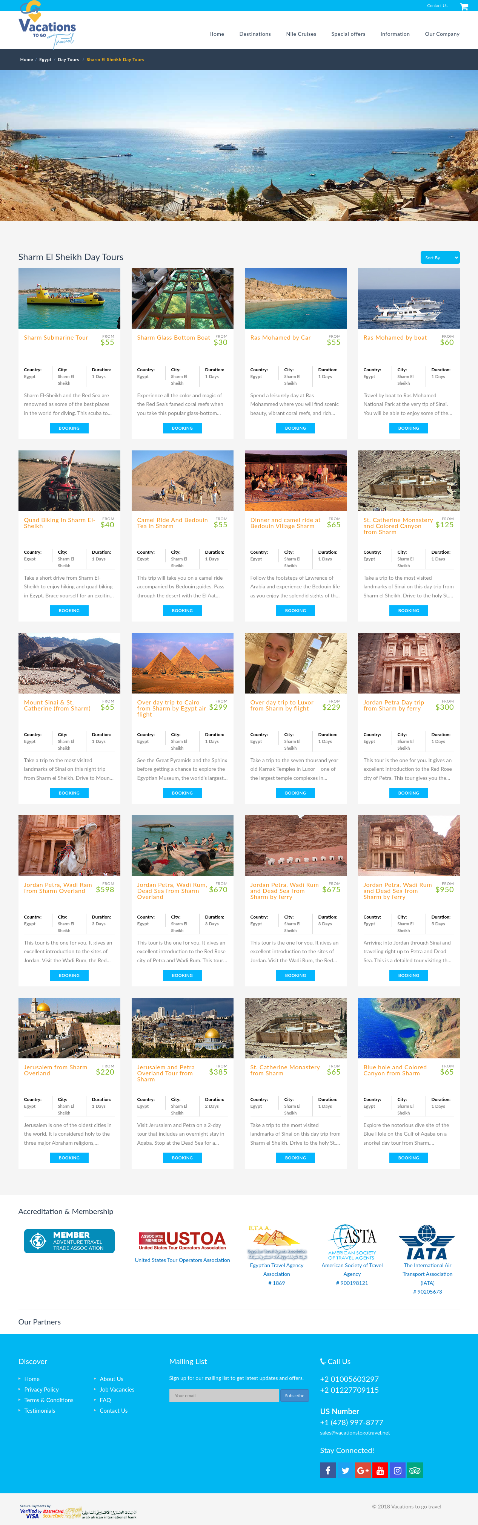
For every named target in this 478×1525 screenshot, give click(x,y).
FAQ (105, 1399)
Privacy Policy (42, 1389)
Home (216, 34)
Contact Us (437, 5)
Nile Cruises (301, 34)
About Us (111, 1378)
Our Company (442, 34)
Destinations (255, 34)
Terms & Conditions (49, 1399)
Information (395, 34)
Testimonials (40, 1410)
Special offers (349, 34)
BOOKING (69, 428)
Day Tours (69, 59)
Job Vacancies (117, 1389)
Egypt (45, 59)
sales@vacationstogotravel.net (355, 1432)
